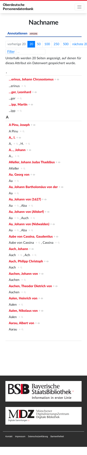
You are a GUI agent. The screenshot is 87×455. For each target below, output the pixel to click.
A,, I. (12, 137)
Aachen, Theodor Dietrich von (30, 286)
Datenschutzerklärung (38, 436)
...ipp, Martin (18, 104)
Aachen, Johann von (23, 273)
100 (47, 44)
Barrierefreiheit (57, 436)
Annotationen (22, 33)
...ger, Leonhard (20, 92)
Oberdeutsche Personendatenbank (18, 7)
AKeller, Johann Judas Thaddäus (32, 162)
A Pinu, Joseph (19, 125)
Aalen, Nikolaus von (23, 310)
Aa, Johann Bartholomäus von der (33, 187)
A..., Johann (17, 150)
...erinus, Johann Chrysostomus (31, 79)
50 (39, 44)
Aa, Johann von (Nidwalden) (29, 224)
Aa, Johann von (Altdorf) (26, 211)
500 (66, 44)
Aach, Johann (18, 249)
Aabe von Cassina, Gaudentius (31, 236)
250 (56, 44)
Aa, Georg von (19, 174)
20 (31, 44)
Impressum (20, 436)
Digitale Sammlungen (17, 420)
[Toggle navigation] (79, 7)
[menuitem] (8, 436)
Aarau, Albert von (21, 323)
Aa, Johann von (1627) (25, 199)
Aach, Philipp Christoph (26, 261)
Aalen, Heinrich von (23, 298)
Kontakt (8, 436)
